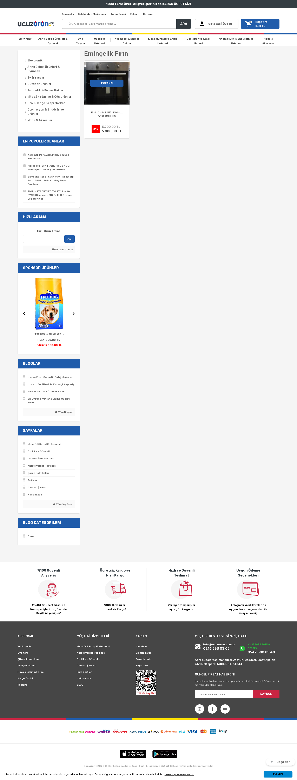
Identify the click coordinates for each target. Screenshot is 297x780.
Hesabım (141, 646)
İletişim (147, 14)
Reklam (134, 14)
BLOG (80, 684)
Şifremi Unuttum (28, 659)
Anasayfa (68, 14)
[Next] (74, 314)
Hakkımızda (84, 678)
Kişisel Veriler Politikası (91, 652)
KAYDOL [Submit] (266, 694)
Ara (69, 239)
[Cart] (260, 24)
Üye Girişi (23, 652)
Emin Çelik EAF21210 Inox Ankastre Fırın (107, 114)
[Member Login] (216, 24)
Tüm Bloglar (64, 412)
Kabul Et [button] (278, 774)
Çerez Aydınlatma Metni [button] (179, 774)
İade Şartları (84, 672)
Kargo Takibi (118, 14)
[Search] (126, 24)
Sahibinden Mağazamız (92, 14)
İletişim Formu (26, 665)
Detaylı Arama (62, 249)
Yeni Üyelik (24, 646)
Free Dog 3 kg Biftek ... (48, 333)
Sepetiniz (142, 665)
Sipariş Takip (143, 652)
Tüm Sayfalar (63, 504)
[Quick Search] (42, 239)
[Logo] (36, 23)
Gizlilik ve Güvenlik (88, 659)
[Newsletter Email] (237, 694)
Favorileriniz (143, 659)
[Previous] (24, 314)
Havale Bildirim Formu (31, 672)
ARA (183, 24)
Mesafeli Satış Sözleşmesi (93, 646)
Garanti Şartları (86, 665)
